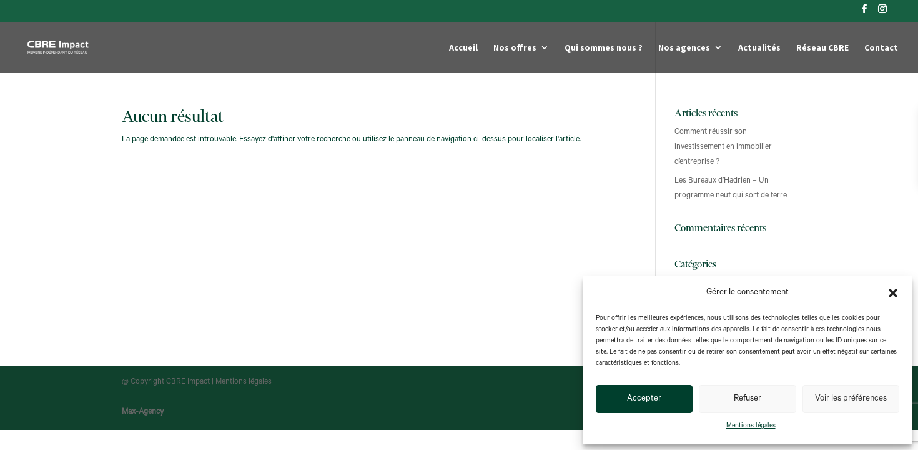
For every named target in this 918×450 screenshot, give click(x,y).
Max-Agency (143, 412)
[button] (893, 293)
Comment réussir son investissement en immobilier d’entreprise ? (723, 147)
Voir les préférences (851, 399)
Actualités (759, 48)
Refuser (747, 399)
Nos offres (514, 48)
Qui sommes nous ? (604, 48)
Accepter (644, 399)
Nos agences (684, 48)
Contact (881, 48)
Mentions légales (751, 426)
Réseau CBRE (822, 48)
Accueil (463, 48)
